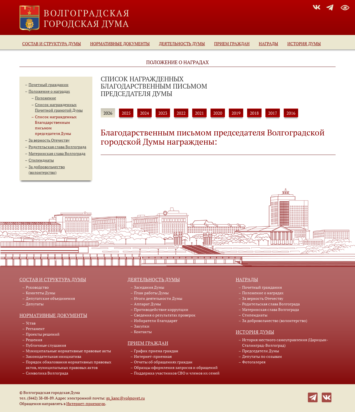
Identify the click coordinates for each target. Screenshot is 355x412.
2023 (162, 113)
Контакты (143, 331)
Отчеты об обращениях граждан (163, 362)
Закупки (141, 326)
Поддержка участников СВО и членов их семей (177, 373)
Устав (31, 323)
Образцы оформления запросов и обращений (176, 367)
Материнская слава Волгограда (57, 153)
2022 (181, 113)
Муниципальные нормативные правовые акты (68, 350)
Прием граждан (232, 43)
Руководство (37, 287)
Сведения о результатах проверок (165, 315)
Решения (34, 339)
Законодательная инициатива (53, 356)
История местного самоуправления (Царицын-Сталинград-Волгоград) (285, 342)
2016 (290, 113)
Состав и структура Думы (51, 43)
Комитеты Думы (40, 292)
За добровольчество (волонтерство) (47, 169)
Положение (45, 98)
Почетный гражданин (49, 84)
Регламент (35, 328)
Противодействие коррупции (161, 309)
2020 (217, 113)
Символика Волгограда (47, 373)
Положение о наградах (49, 91)
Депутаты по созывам (262, 356)
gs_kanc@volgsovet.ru (125, 398)
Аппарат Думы (147, 304)
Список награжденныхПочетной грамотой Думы (59, 107)
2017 (272, 113)
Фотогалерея (253, 362)
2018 (254, 113)
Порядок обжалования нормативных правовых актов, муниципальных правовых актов (68, 364)
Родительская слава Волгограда (57, 146)
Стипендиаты (41, 160)
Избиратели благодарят (156, 320)
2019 (236, 113)
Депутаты (35, 304)
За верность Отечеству (49, 140)
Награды (268, 43)
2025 (126, 113)
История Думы (304, 43)
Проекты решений (43, 334)
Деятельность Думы (182, 43)
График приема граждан (156, 350)
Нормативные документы (120, 43)
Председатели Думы (260, 350)
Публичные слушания (46, 345)
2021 (199, 113)
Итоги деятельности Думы (158, 298)
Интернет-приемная (153, 356)
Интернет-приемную (85, 403)
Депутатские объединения (50, 298)
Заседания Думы (149, 287)
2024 (144, 113)
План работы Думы (151, 292)
